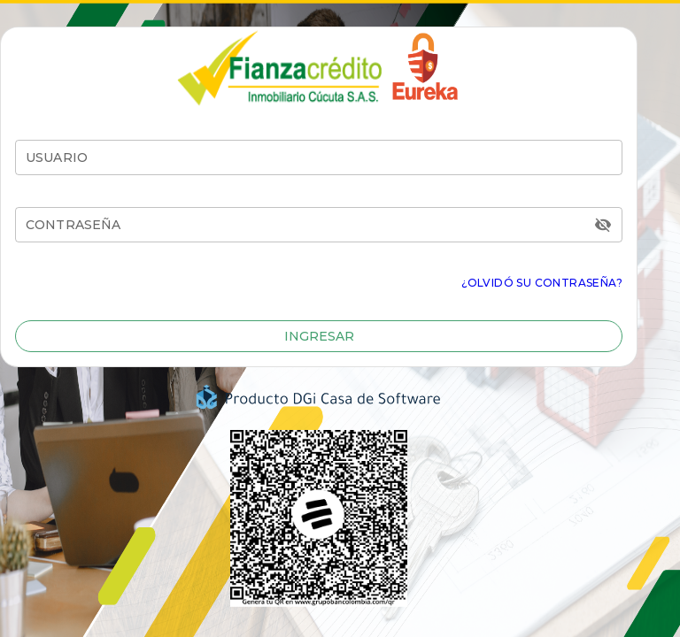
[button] (318, 336)
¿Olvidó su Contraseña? (541, 282)
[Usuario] (319, 157)
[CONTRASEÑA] (307, 224)
